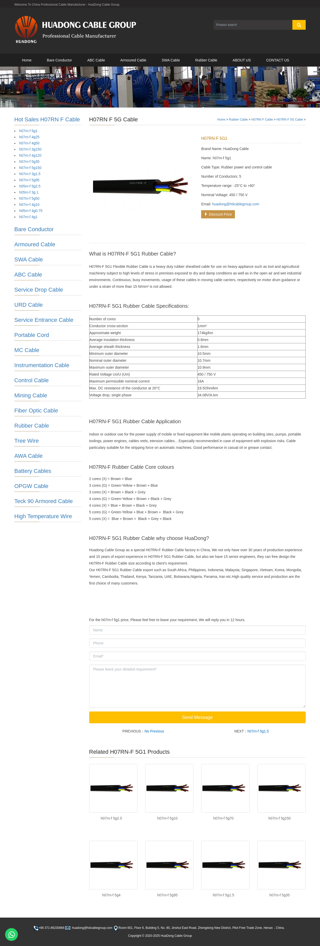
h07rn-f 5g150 (279, 818)
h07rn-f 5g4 (111, 895)
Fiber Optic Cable (36, 410)
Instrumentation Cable (41, 365)
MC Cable (26, 350)
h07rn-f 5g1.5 (258, 731)
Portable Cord (31, 335)
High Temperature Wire (43, 516)
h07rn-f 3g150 (30, 149)
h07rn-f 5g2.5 (111, 818)
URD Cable (28, 305)
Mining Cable (30, 395)
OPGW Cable (31, 486)
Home (26, 60)
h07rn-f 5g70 (223, 818)
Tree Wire (26, 441)
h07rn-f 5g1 (28, 131)
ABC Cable (96, 60)
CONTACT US (277, 60)
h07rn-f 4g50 (29, 143)
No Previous (154, 731)
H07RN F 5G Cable (290, 119)
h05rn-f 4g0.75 (30, 211)
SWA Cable (171, 60)
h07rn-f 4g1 (28, 217)
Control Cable (31, 380)
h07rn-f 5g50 (29, 198)
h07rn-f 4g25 (29, 137)
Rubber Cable (206, 60)
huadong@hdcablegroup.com (235, 204)
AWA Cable (28, 456)
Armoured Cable (133, 60)
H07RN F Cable (262, 119)
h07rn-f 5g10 (167, 818)
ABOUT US (242, 60)
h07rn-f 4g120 (30, 155)
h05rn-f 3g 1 (29, 192)
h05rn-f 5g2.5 (29, 186)
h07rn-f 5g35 (279, 895)
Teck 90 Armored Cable (43, 501)
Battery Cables (32, 471)
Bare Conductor (59, 60)
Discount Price (218, 214)
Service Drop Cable (38, 289)
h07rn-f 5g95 (167, 895)
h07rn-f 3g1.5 (29, 174)
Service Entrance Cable (43, 320)
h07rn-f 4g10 (29, 205)
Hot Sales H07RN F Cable (47, 119)
